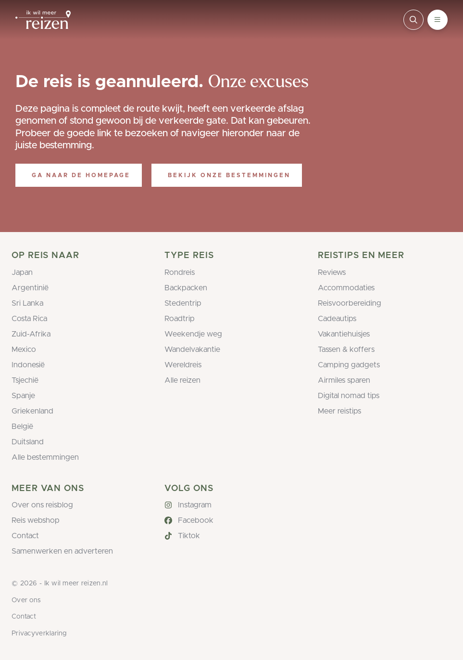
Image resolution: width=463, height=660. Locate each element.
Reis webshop (36, 520)
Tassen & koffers (346, 349)
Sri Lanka (27, 303)
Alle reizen (182, 380)
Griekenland (32, 411)
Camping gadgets (349, 365)
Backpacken (185, 288)
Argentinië (30, 288)
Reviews (332, 272)
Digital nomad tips (348, 396)
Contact (25, 536)
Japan (22, 272)
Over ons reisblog (42, 505)
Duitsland (28, 442)
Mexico (24, 349)
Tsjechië (25, 380)
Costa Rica (29, 319)
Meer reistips (339, 411)
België (22, 426)
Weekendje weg (193, 334)
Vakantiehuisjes (344, 334)
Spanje (23, 396)
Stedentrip (182, 303)
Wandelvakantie (192, 349)
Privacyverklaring (39, 633)
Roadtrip (179, 319)
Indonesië (28, 365)
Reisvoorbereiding (349, 303)
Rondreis (179, 272)
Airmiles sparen (344, 380)
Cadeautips (337, 319)
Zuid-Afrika (31, 334)
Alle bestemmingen (45, 457)
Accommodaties (346, 288)
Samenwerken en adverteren (62, 551)
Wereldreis (182, 365)
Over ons (26, 600)
